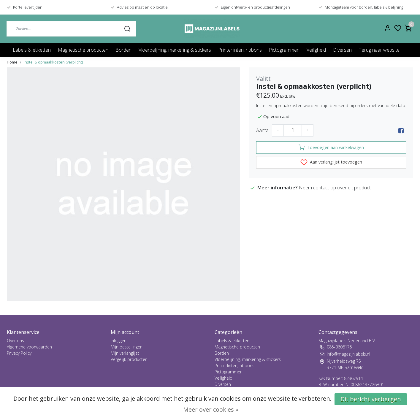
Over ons (15, 340)
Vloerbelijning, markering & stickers (175, 50)
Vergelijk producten (129, 359)
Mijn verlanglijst (125, 353)
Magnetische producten (83, 50)
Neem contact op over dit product (335, 187)
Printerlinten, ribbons (240, 50)
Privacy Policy (19, 353)
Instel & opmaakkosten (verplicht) (53, 62)
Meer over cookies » (210, 409)
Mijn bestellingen (126, 347)
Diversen (342, 50)
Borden (123, 50)
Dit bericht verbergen (370, 399)
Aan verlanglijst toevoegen (331, 162)
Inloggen (118, 340)
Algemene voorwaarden (29, 347)
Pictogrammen (284, 50)
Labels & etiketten (32, 50)
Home (12, 62)
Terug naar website (379, 50)
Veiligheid (316, 50)
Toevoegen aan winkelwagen (331, 147)
